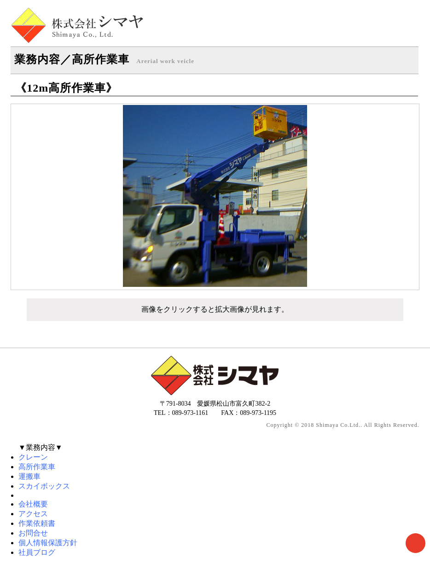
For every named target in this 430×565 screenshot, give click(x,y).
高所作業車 (36, 467)
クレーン (33, 457)
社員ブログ (36, 552)
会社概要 (33, 504)
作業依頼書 (36, 523)
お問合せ (33, 533)
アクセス (33, 514)
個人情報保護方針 (47, 543)
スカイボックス (44, 486)
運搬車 (29, 476)
